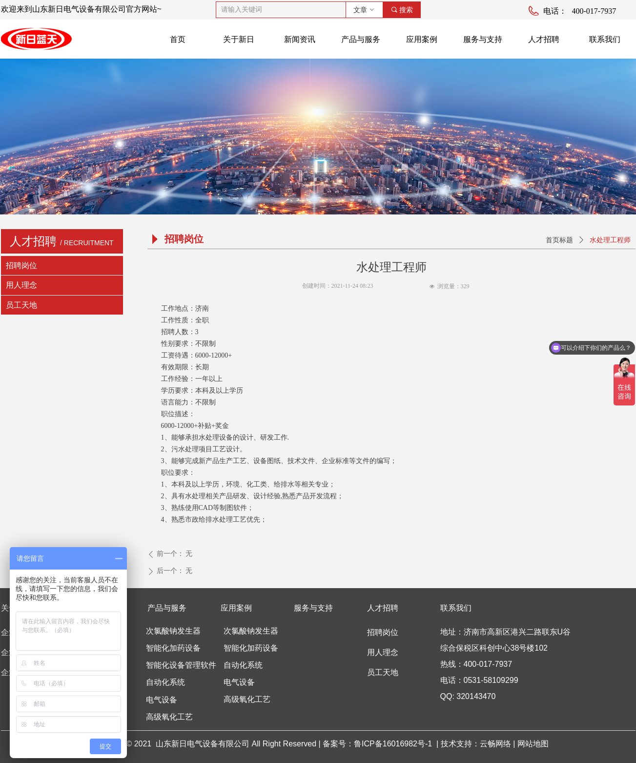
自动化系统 (243, 665)
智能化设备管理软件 (181, 665)
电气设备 (239, 682)
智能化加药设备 (251, 648)
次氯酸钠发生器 (251, 631)
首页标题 (559, 240)
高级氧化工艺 (247, 699)
